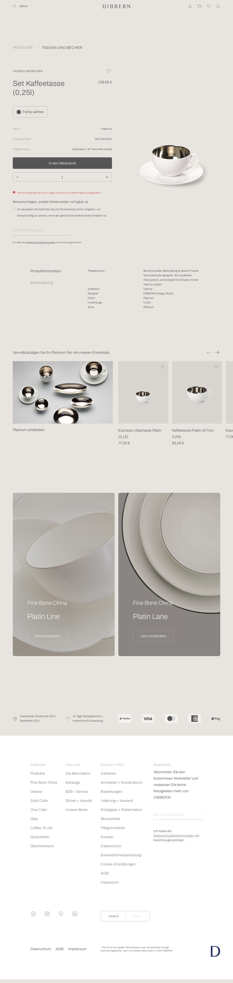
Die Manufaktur (78, 773)
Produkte (37, 773)
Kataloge (73, 782)
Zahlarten (108, 773)
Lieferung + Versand (117, 801)
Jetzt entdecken (48, 636)
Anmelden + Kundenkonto (121, 782)
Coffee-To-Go (41, 828)
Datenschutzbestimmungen (41, 242)
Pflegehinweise (113, 828)
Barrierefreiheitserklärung (121, 855)
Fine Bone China (43, 782)
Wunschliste (110, 819)
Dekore (36, 792)
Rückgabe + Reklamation (121, 810)
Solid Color (39, 801)
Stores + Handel (79, 801)
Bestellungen (111, 792)
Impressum (110, 882)
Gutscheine (39, 837)
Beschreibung (41, 283)
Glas (34, 819)
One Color (38, 810)
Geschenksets (42, 846)
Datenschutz (111, 846)
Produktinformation (45, 271)
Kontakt (107, 837)
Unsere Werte (77, 810)
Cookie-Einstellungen (118, 864)
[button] (209, 352)
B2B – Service (77, 792)
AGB (105, 873)
